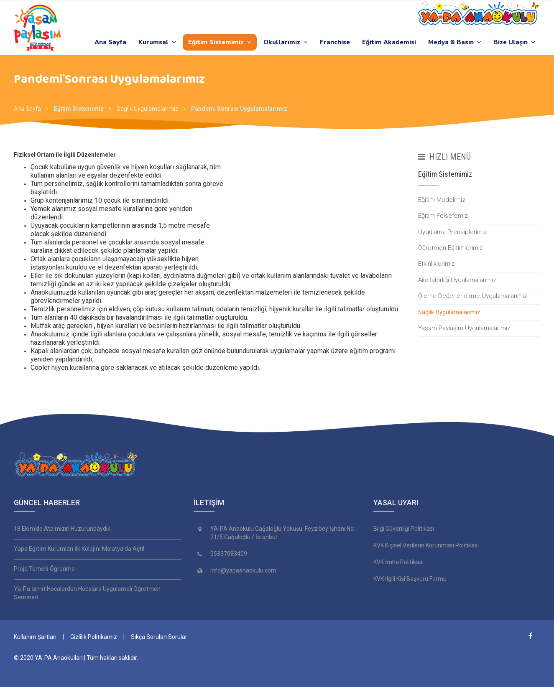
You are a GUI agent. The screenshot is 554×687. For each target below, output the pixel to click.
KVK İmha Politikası (398, 562)
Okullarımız (285, 42)
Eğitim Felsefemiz (443, 215)
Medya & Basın (454, 42)
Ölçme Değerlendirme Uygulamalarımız (472, 296)
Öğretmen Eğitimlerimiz (450, 248)
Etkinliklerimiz (436, 263)
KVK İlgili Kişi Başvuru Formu (410, 578)
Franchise (335, 42)
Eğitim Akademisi (389, 42)
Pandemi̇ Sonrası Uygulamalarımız (239, 108)
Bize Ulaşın (514, 42)
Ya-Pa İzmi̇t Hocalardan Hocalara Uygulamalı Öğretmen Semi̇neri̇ (87, 592)
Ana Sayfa (110, 42)
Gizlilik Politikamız (93, 637)
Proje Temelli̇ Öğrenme (44, 568)
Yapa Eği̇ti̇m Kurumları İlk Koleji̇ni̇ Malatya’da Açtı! (79, 548)
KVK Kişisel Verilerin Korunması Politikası (426, 545)
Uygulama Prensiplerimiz (452, 232)
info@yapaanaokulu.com (243, 570)
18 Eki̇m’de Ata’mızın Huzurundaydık (62, 528)
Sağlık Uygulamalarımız (147, 108)
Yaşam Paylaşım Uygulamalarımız (464, 328)
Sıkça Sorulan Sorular (159, 637)
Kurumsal (157, 42)
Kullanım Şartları (35, 637)
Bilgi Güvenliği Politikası (403, 528)
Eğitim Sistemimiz (219, 42)
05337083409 (228, 553)
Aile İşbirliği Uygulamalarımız (457, 280)
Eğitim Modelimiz (441, 200)
